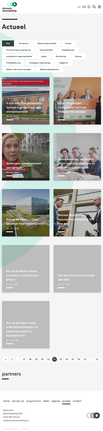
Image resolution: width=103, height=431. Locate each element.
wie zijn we (18, 401)
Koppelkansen (68, 50)
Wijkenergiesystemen (49, 69)
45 (72, 359)
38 (30, 359)
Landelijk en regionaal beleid (19, 56)
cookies (25, 429)
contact (77, 401)
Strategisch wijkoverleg (40, 63)
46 (79, 359)
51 (97, 359)
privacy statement (11, 429)
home (6, 401)
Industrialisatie (46, 50)
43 (60, 359)
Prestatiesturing (13, 63)
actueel (66, 401)
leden (46, 401)
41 (48, 359)
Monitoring (61, 56)
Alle (8, 43)
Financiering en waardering (18, 50)
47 (85, 359)
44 (66, 359)
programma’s (33, 401)
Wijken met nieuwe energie (18, 69)
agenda (56, 401)
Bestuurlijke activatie (47, 43)
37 (24, 359)
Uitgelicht (63, 63)
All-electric (24, 43)
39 (36, 359)
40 (42, 359)
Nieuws (78, 56)
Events (68, 43)
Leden (44, 56)
